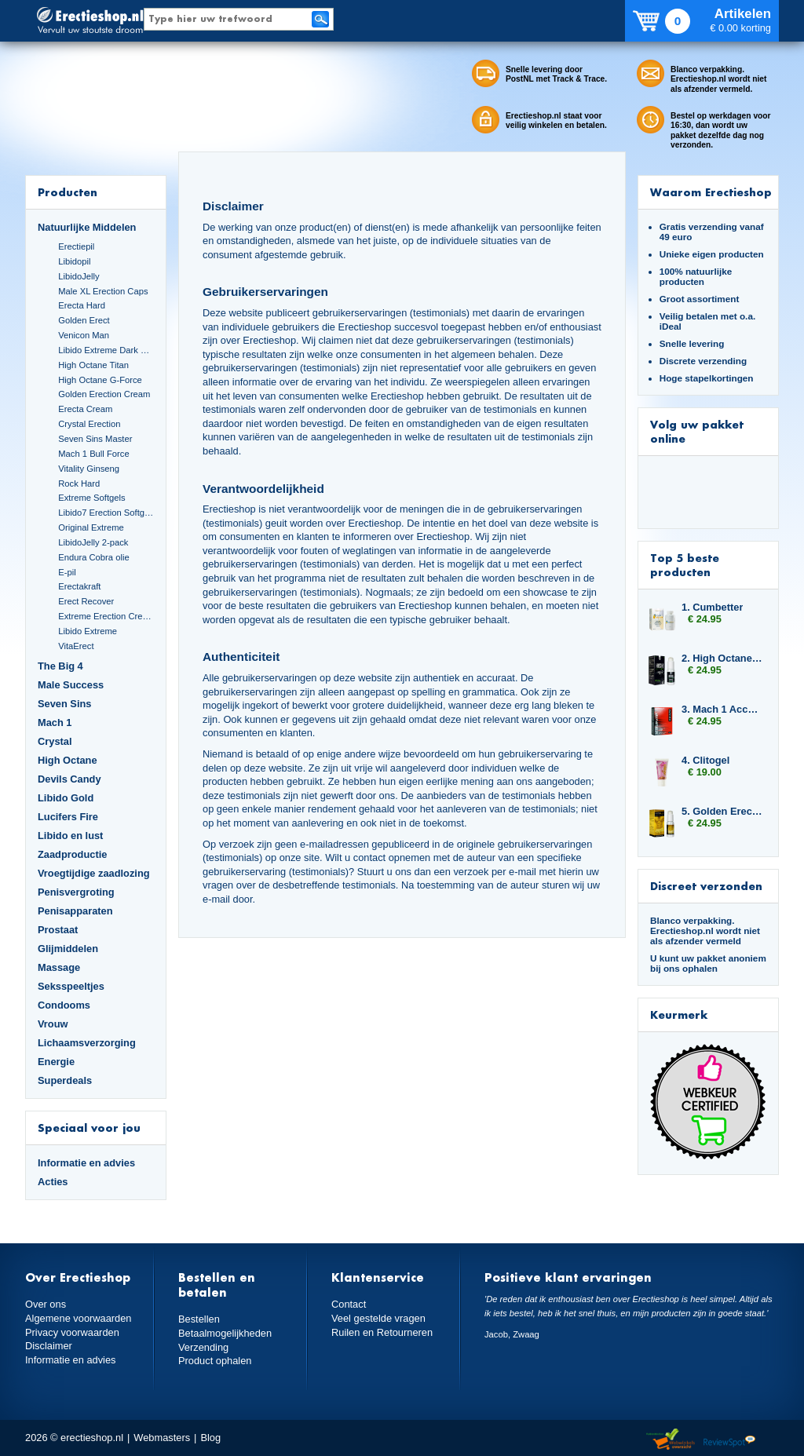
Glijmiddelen (68, 948)
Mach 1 (55, 722)
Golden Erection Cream (104, 394)
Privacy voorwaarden (72, 1332)
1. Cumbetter (712, 607)
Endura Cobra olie (93, 557)
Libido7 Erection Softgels (106, 512)
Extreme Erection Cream (106, 616)
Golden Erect (83, 320)
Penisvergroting (76, 892)
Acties (53, 1182)
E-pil (66, 572)
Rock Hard (79, 483)
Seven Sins (64, 704)
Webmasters (161, 1437)
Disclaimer (48, 1346)
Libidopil (74, 261)
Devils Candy (69, 779)
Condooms (64, 1005)
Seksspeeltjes (71, 986)
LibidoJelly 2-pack (93, 542)
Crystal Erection (89, 424)
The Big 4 (60, 666)
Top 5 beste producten (684, 564)
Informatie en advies (86, 1163)
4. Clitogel (705, 760)
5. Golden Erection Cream (722, 811)
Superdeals (65, 1080)
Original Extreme (91, 527)
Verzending (203, 1347)
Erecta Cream (85, 409)
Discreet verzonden (706, 885)
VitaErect (75, 646)
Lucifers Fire (68, 817)
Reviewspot (729, 1440)
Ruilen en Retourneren (382, 1332)
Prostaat (58, 930)
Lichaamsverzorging (87, 1043)
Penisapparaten (75, 911)
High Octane (67, 760)
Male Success (71, 685)
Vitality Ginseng (88, 468)
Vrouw (53, 1024)
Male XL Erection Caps (103, 291)
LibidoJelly (78, 276)
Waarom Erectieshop (711, 192)
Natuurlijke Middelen (87, 227)
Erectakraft (79, 586)
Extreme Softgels (91, 497)
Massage (59, 967)
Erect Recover (86, 601)
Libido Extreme (87, 631)
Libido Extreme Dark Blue (106, 350)
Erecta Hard (81, 305)
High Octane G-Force (100, 380)
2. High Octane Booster (722, 658)
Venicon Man (83, 335)
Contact (348, 1304)
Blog (210, 1437)
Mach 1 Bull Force (93, 453)
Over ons (45, 1304)
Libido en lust (70, 835)
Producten (67, 192)
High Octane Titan (93, 365)
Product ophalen (214, 1361)
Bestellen (199, 1319)
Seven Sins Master (95, 438)
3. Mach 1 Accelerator (722, 709)
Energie (56, 1061)
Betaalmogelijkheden (225, 1333)
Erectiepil (76, 246)
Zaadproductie (72, 854)
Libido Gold (65, 798)
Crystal (55, 741)
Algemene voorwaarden (78, 1318)
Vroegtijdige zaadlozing (94, 873)
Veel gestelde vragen (378, 1318)
